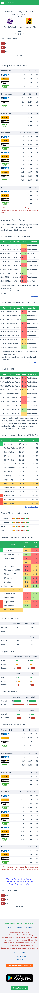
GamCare (19, 960)
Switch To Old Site (19, 988)
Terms (19, 928)
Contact (29, 928)
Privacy (9, 928)
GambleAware (19, 953)
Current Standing (31, 507)
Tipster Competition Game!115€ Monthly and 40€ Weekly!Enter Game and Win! (19, 881)
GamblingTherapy (19, 956)
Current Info (33, 297)
